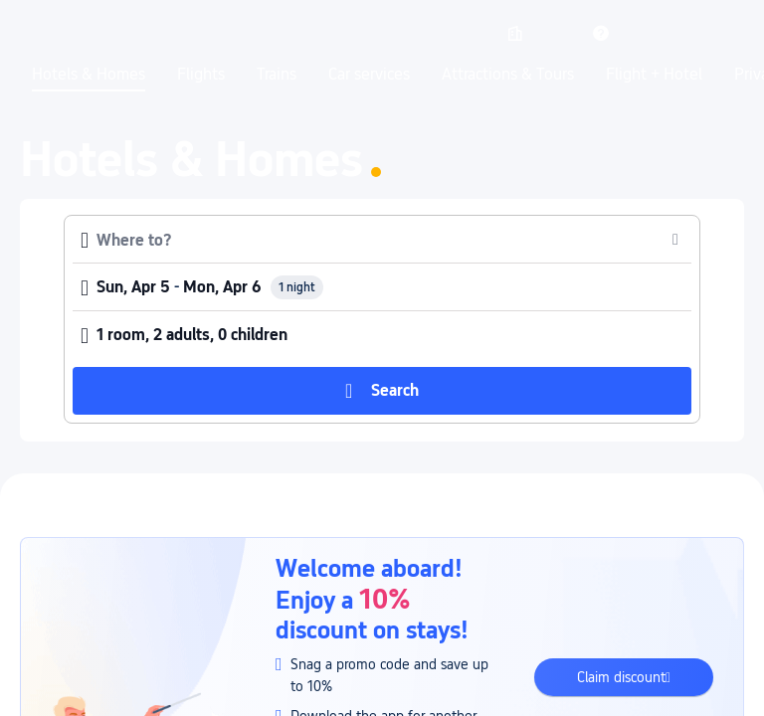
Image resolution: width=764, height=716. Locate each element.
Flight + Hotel (654, 75)
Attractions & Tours (508, 75)
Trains (276, 75)
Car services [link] (369, 75)
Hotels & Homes (88, 75)
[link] (515, 33)
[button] (558, 33)
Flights (201, 75)
